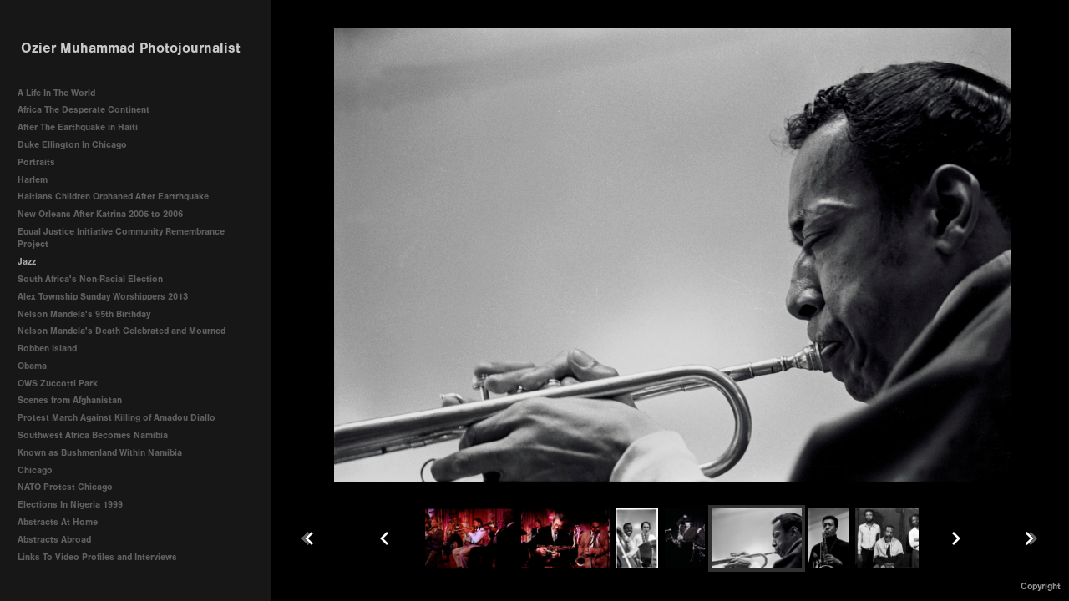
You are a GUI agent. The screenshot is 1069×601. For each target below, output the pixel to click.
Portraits (36, 162)
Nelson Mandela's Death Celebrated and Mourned (121, 331)
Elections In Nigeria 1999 (70, 504)
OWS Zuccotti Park (58, 383)
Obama (32, 366)
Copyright (1041, 586)
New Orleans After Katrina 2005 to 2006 (100, 214)
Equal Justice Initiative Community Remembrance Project (121, 238)
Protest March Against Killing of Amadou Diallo (116, 417)
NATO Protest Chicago (65, 487)
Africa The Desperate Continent (83, 109)
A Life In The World (56, 93)
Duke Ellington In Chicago (72, 144)
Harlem (33, 179)
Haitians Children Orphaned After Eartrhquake (113, 196)
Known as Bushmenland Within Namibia (100, 452)
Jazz (27, 261)
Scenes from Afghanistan (70, 400)
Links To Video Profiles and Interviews (103, 557)
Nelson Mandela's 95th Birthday (84, 314)
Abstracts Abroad (54, 539)
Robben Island (47, 348)
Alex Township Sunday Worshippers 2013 (103, 296)
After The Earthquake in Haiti (78, 127)
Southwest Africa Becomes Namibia (93, 435)
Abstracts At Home (58, 522)
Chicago (35, 470)
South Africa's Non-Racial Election (90, 279)
